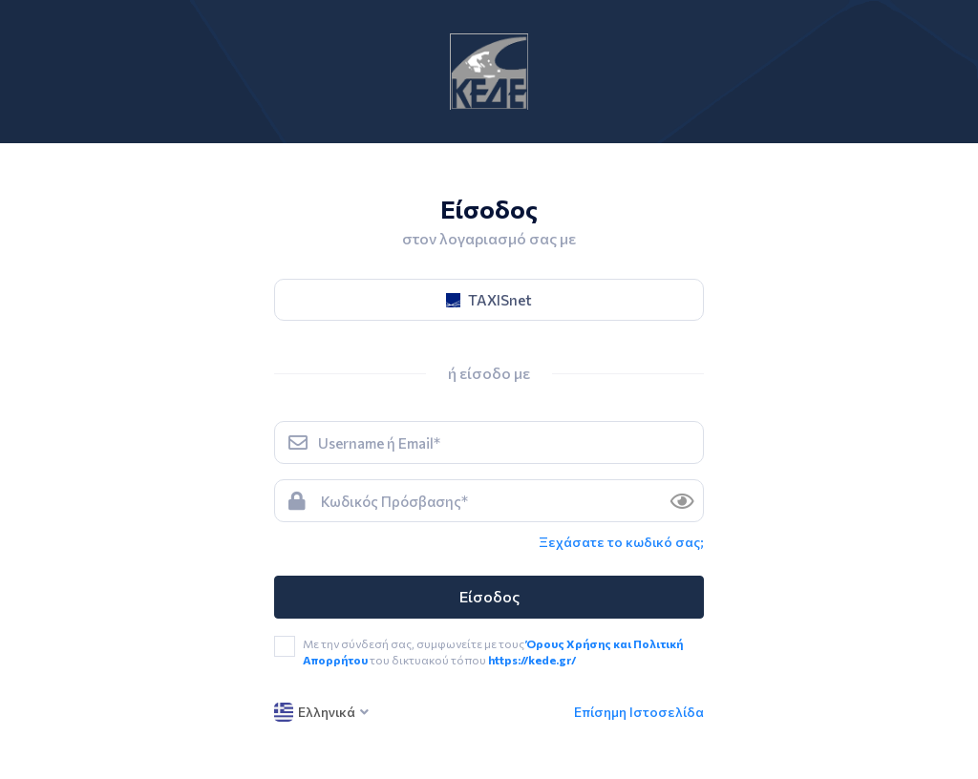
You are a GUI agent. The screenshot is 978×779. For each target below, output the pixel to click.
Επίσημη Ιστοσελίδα (639, 712)
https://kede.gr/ (532, 659)
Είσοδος (489, 596)
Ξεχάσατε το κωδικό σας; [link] (621, 542)
